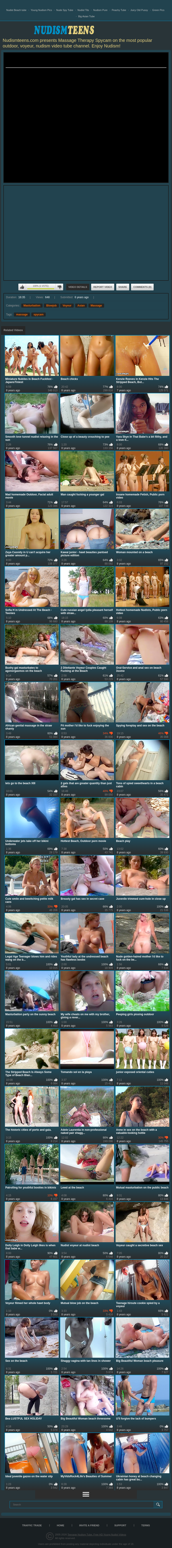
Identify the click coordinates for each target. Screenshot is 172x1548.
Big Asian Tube (86, 16)
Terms (145, 1525)
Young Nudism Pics (41, 10)
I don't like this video (59, 287)
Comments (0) (142, 287)
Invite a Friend (89, 1525)
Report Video (102, 287)
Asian (81, 305)
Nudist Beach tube (16, 10)
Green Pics (158, 10)
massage (22, 314)
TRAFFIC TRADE (32, 1525)
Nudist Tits (83, 10)
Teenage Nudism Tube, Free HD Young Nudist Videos (96, 1534)
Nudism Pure (100, 10)
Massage (96, 305)
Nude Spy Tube (64, 10)
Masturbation (32, 305)
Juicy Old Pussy (139, 10)
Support (120, 1525)
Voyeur (66, 305)
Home (60, 1525)
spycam (39, 314)
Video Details (77, 287)
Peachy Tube (119, 10)
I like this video (22, 287)
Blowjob (51, 305)
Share (122, 287)
